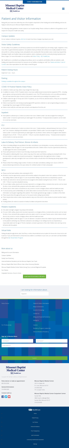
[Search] (34, 294)
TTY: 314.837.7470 (39, 390)
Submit (34, 358)
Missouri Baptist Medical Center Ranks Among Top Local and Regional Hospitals (24, 267)
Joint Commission (35, 435)
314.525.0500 (38, 402)
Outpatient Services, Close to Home (11, 273)
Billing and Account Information (10, 252)
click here (23, 39)
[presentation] (13, 352)
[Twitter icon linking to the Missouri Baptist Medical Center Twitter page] (6, 397)
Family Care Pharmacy (8, 258)
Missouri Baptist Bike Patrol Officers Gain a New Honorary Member (20, 264)
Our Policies (5, 270)
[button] (63, 9)
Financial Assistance (35, 426)
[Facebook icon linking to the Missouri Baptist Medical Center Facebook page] (3, 397)
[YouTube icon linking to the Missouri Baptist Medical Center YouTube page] (9, 397)
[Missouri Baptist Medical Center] (16, 8)
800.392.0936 (5, 383)
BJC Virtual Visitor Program (15, 238)
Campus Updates (6, 255)
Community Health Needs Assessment (35, 439)
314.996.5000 (5, 389)
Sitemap (35, 444)
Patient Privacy (35, 418)
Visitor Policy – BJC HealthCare (41, 56)
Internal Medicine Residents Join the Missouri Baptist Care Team (19, 261)
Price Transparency (35, 431)
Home (35, 413)
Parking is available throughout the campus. (13, 81)
